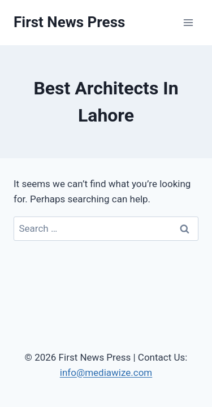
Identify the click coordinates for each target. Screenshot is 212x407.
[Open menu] (188, 22)
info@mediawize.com (106, 372)
